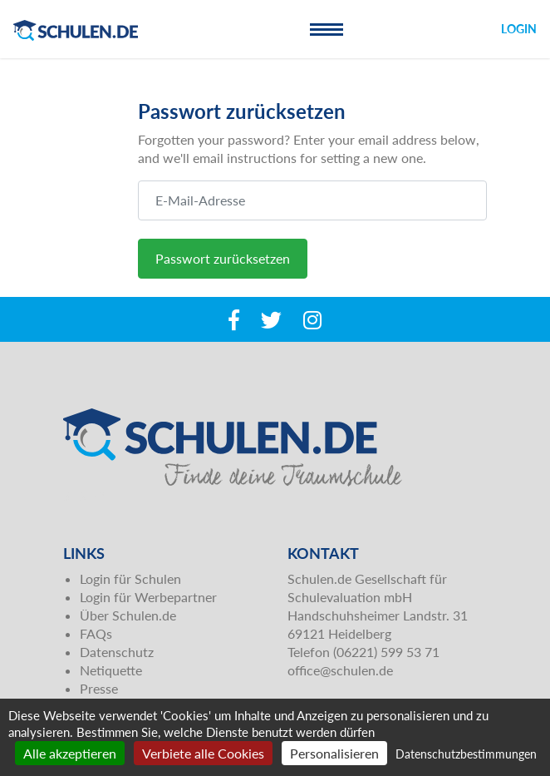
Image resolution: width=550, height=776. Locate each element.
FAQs (96, 633)
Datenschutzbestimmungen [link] (466, 754)
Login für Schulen (130, 578)
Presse (99, 688)
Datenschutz (117, 652)
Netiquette (111, 670)
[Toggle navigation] (326, 29)
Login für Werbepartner (148, 597)
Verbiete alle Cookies (203, 753)
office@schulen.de (340, 670)
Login (519, 29)
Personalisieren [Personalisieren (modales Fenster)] (334, 753)
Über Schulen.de (128, 615)
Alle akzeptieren (69, 753)
